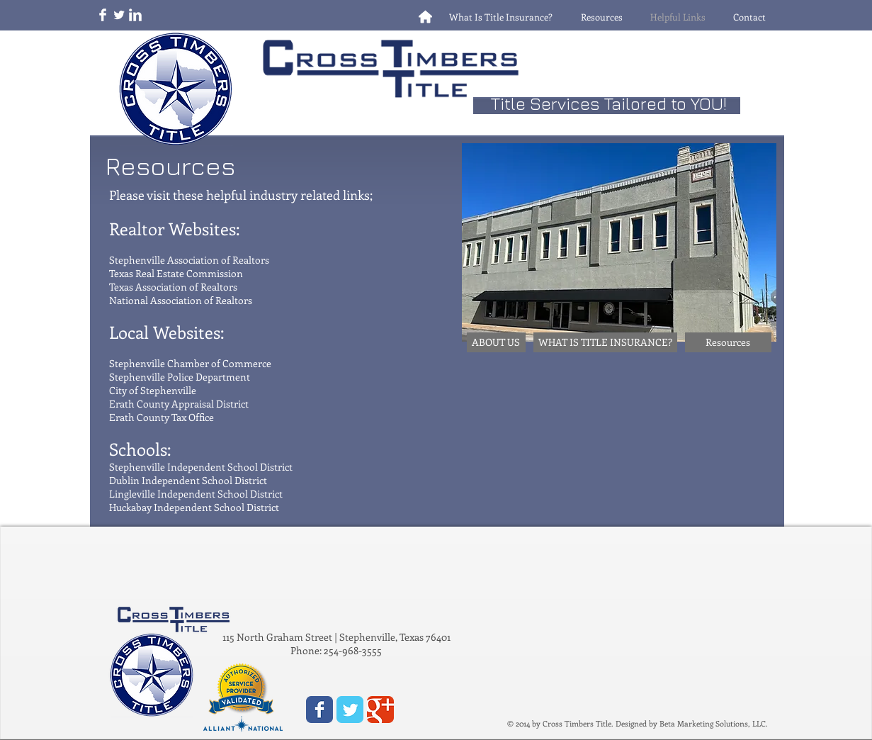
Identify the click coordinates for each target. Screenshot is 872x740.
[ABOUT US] (496, 342)
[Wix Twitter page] (349, 709)
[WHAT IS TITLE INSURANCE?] (605, 342)
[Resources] (728, 342)
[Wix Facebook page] (319, 709)
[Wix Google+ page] (380, 709)
